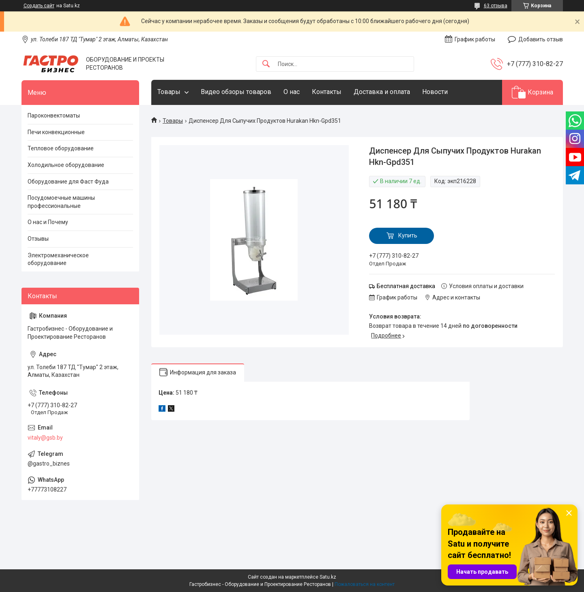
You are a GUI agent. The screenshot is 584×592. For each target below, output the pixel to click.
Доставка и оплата (382, 92)
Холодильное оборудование (66, 165)
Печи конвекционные (56, 132)
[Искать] (266, 64)
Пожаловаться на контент (365, 584)
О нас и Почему (48, 222)
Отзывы (38, 238)
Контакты (326, 92)
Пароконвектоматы (54, 115)
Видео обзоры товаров (236, 92)
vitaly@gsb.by (45, 437)
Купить (407, 235)
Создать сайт (39, 6)
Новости (435, 92)
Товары (168, 92)
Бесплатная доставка (406, 286)
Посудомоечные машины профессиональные (61, 201)
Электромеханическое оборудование (58, 259)
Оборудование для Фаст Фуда (68, 181)
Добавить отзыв (540, 39)
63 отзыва (495, 6)
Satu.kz (328, 577)
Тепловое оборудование (61, 148)
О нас (291, 92)
